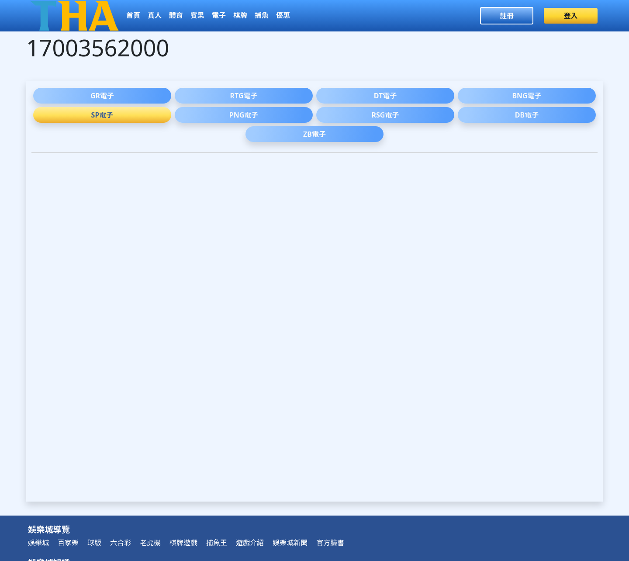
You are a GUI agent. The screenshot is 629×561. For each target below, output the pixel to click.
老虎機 (150, 542)
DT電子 (385, 95)
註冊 (507, 16)
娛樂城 (38, 542)
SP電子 (102, 115)
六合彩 (120, 542)
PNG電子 (244, 115)
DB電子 (527, 115)
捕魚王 (216, 542)
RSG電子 (385, 115)
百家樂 (68, 542)
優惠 (283, 15)
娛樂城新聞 (290, 542)
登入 (571, 16)
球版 (94, 542)
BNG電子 (526, 95)
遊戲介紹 (250, 542)
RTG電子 (244, 95)
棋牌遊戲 (183, 542)
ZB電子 (314, 134)
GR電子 (102, 95)
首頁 (133, 15)
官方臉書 (330, 542)
